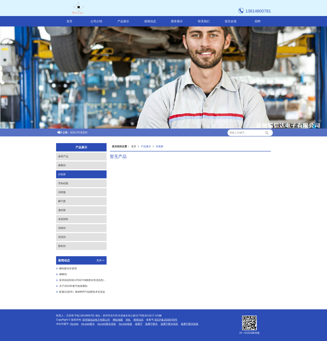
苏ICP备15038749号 (166, 319)
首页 (69, 21)
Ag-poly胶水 (88, 323)
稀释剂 (62, 165)
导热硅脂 (63, 183)
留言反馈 (230, 21)
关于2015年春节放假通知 (73, 286)
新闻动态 (150, 21)
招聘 (257, 21)
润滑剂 (62, 228)
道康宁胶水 (151, 323)
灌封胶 (62, 210)
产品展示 (123, 21)
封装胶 (159, 146)
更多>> (100, 260)
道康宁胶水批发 (189, 323)
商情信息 (138, 319)
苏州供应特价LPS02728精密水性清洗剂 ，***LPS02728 (83, 280)
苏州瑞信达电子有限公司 (96, 319)
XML (128, 319)
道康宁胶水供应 (169, 323)
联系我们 (204, 21)
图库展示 (177, 21)
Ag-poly (74, 323)
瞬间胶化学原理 (68, 268)
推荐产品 (63, 156)
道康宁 (138, 323)
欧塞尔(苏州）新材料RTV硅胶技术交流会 (82, 291)
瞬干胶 (62, 201)
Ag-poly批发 (125, 323)
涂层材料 (63, 219)
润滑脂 (62, 192)
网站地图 (118, 319)
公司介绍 (96, 21)
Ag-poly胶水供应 (106, 323)
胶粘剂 (62, 246)
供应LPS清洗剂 (78, 132)
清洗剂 (62, 237)
